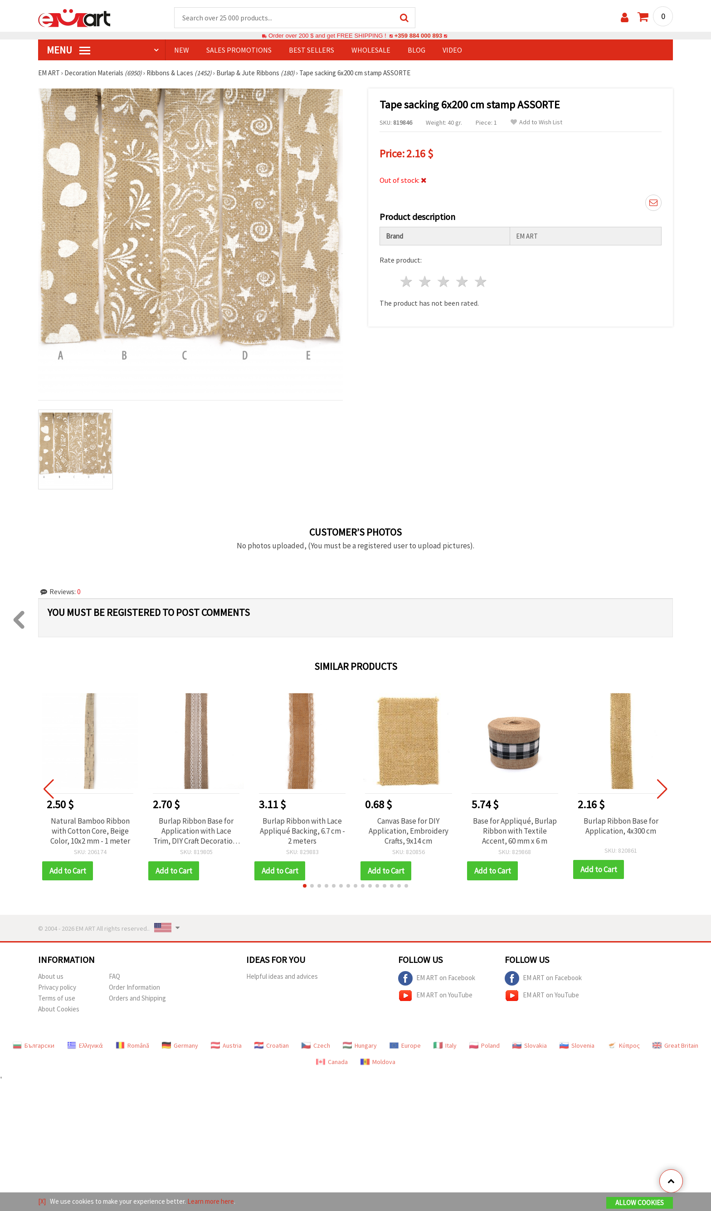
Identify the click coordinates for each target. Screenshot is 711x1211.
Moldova (377, 1062)
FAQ (114, 976)
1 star (407, 282)
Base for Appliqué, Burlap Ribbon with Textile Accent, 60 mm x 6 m (515, 831)
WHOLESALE (370, 50)
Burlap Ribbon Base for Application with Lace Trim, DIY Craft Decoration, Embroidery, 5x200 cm (196, 831)
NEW (181, 50)
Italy (445, 1046)
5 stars (481, 282)
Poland (484, 1046)
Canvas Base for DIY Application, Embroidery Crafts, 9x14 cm (408, 831)
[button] (305, 886)
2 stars (425, 282)
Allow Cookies (639, 1202)
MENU (68, 50)
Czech (316, 1046)
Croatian (271, 1046)
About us (50, 976)
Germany (180, 1046)
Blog (416, 50)
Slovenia (577, 1046)
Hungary (360, 1046)
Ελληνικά (85, 1045)
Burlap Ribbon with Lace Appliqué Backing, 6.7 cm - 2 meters (302, 831)
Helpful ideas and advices (282, 976)
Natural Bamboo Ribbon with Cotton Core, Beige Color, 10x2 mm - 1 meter (90, 831)
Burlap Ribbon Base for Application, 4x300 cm (621, 826)
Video (452, 50)
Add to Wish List (536, 122)
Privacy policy (57, 987)
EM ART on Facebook (436, 979)
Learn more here (210, 1201)
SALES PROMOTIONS (239, 50)
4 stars (462, 282)
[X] (42, 1201)
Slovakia (529, 1046)
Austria (226, 1046)
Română (132, 1045)
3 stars (444, 282)
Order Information (134, 987)
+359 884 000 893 (418, 36)
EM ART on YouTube (435, 996)
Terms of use (56, 998)
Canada (332, 1062)
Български (33, 1045)
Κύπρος (623, 1045)
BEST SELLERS (311, 50)
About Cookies (58, 1009)
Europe (405, 1045)
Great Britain (675, 1045)
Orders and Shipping (137, 998)
